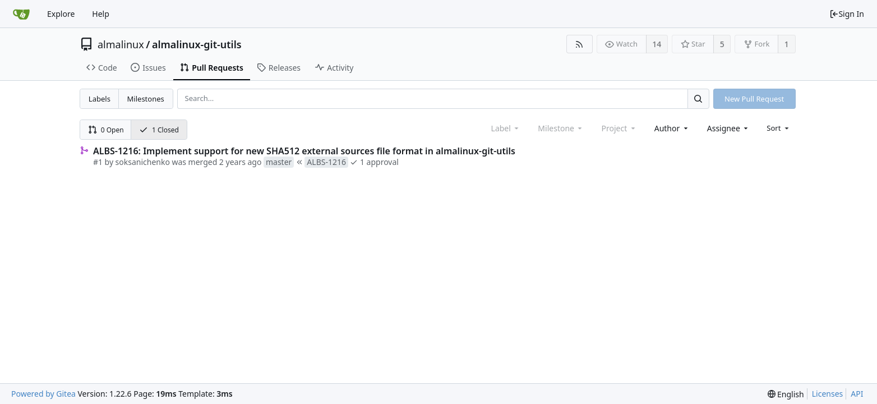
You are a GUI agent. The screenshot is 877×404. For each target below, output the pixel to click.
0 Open (106, 130)
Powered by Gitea (43, 393)
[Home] (21, 14)
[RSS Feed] (579, 44)
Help (100, 13)
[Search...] (698, 98)
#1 (98, 162)
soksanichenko (143, 162)
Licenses (827, 393)
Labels (99, 99)
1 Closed (159, 130)
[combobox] (672, 128)
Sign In (846, 13)
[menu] (778, 128)
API (857, 393)
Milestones (145, 99)
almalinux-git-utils (197, 44)
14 (656, 44)
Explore (61, 13)
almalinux (121, 44)
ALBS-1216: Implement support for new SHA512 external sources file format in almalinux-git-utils (304, 151)
